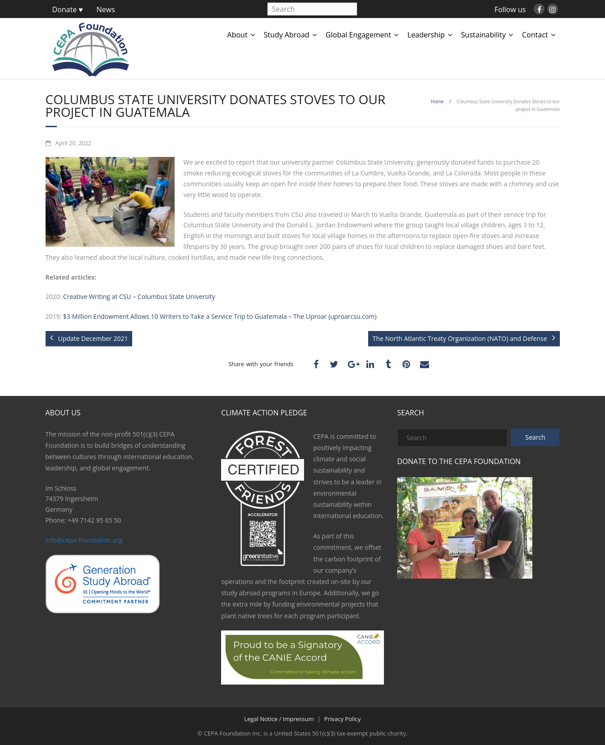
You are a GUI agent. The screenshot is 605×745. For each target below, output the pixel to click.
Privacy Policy (342, 719)
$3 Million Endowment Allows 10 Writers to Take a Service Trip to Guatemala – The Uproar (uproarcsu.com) (220, 316)
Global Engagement (358, 35)
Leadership (426, 35)
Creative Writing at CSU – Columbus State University (139, 296)
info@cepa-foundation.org (84, 540)
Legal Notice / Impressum (279, 719)
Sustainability (483, 35)
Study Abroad (286, 35)
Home (437, 101)
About (237, 35)
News (106, 9)
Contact (535, 35)
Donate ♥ (67, 9)
